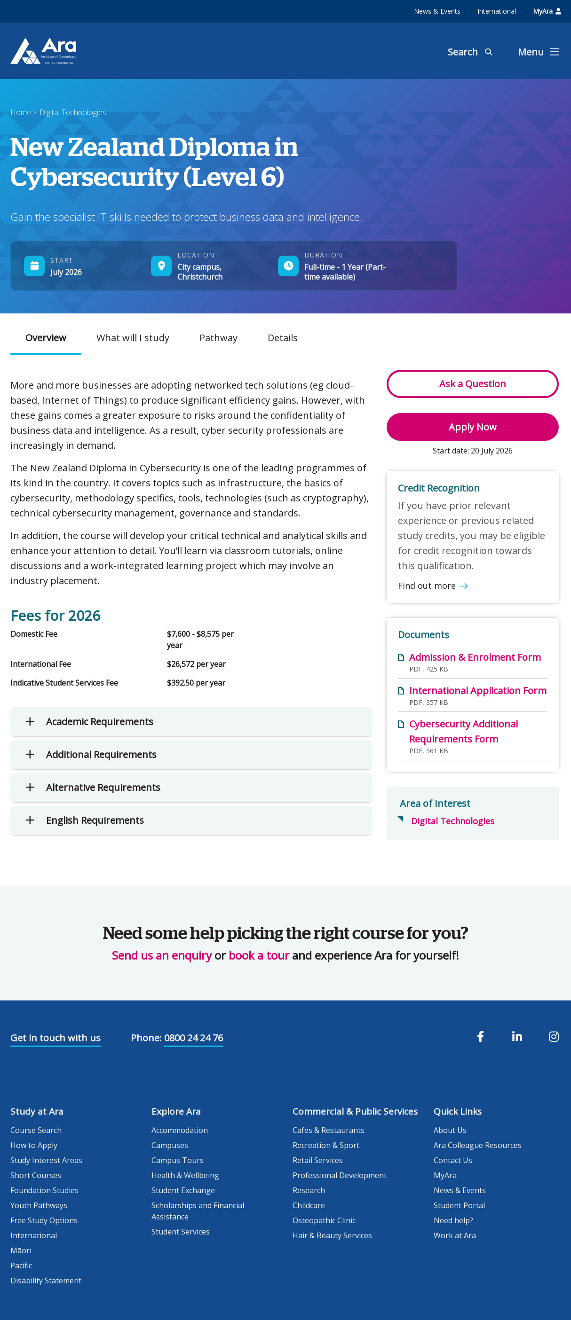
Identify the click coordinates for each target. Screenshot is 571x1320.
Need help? (453, 1220)
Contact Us (453, 1160)
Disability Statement (45, 1280)
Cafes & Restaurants (329, 1130)
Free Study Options (44, 1220)
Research (309, 1190)
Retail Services (318, 1160)
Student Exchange (183, 1190)
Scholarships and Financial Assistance (197, 1211)
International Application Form (478, 690)
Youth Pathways (38, 1205)
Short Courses (35, 1175)
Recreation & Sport (326, 1145)
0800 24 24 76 (193, 1037)
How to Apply (33, 1145)
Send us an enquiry (162, 955)
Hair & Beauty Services (332, 1235)
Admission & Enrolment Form (475, 657)
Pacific (21, 1265)
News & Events (437, 11)
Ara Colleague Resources (478, 1145)
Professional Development (340, 1175)
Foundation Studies (44, 1190)
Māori (21, 1250)
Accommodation (179, 1130)
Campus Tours (177, 1160)
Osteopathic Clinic (324, 1220)
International (496, 11)
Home (20, 112)
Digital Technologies (73, 112)
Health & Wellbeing (185, 1175)
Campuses (169, 1145)
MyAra (547, 11)
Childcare (309, 1205)
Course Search (36, 1130)
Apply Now (473, 427)
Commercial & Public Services (355, 1111)
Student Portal (459, 1205)
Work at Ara (455, 1235)
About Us (450, 1130)
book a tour (259, 955)
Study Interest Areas (46, 1160)
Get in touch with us (55, 1037)
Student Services (180, 1231)
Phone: (146, 1037)
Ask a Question (472, 383)
